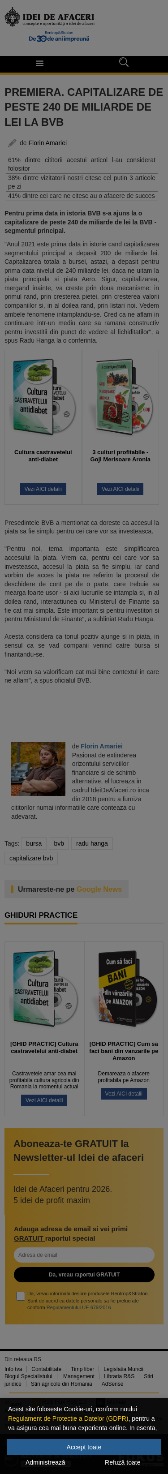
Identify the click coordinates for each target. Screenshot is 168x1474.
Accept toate (84, 1447)
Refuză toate (122, 1462)
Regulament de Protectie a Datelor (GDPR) (68, 1418)
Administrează (45, 1462)
